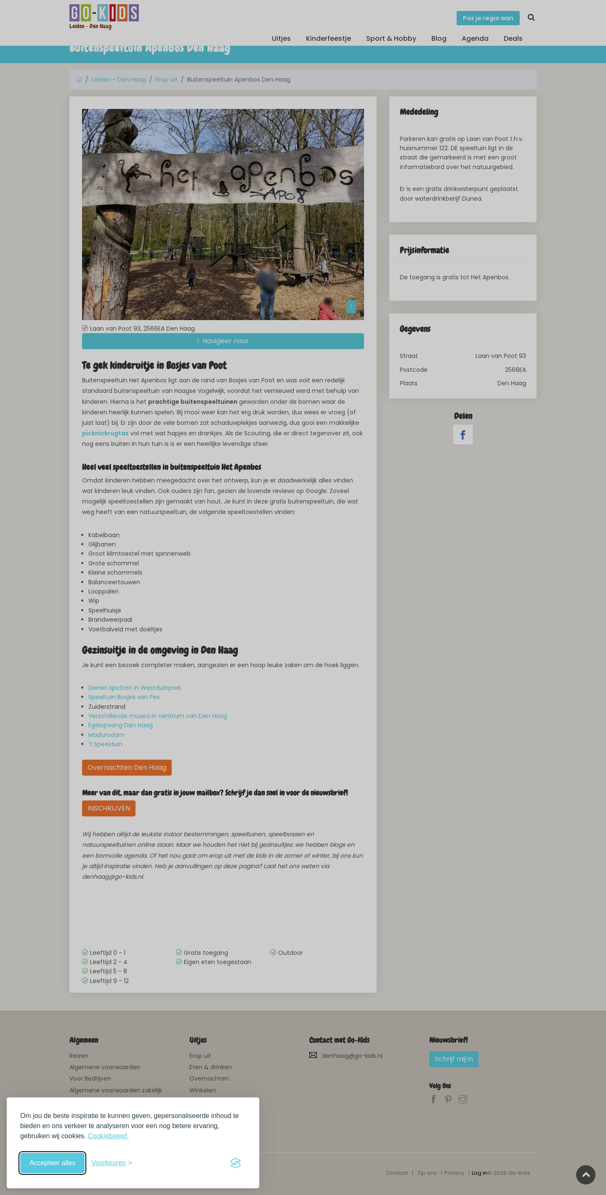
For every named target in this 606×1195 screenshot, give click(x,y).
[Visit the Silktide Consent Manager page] (236, 1163)
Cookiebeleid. (108, 1135)
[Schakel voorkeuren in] (111, 1163)
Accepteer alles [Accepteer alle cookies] (52, 1162)
